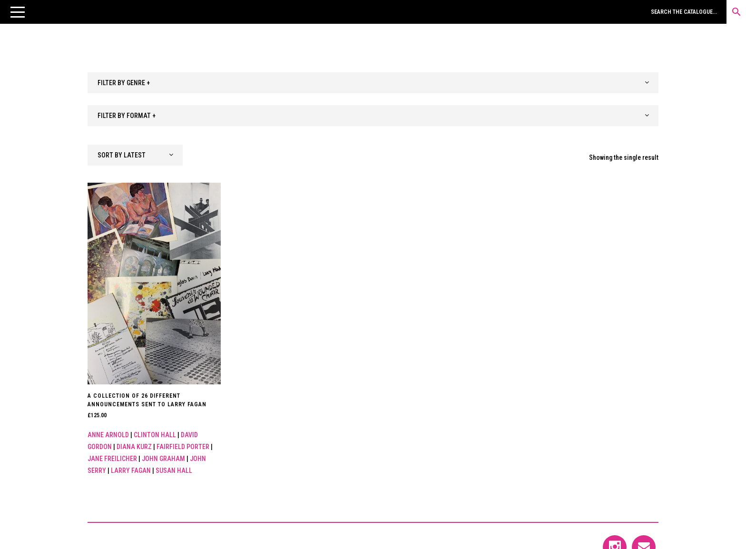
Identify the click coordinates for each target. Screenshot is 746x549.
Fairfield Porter (183, 447)
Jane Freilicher (112, 458)
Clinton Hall (155, 435)
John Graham (163, 458)
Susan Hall (174, 470)
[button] (17, 12)
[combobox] (373, 82)
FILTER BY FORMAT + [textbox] (127, 115)
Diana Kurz (134, 447)
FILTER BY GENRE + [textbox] (124, 83)
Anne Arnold (108, 435)
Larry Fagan (131, 470)
